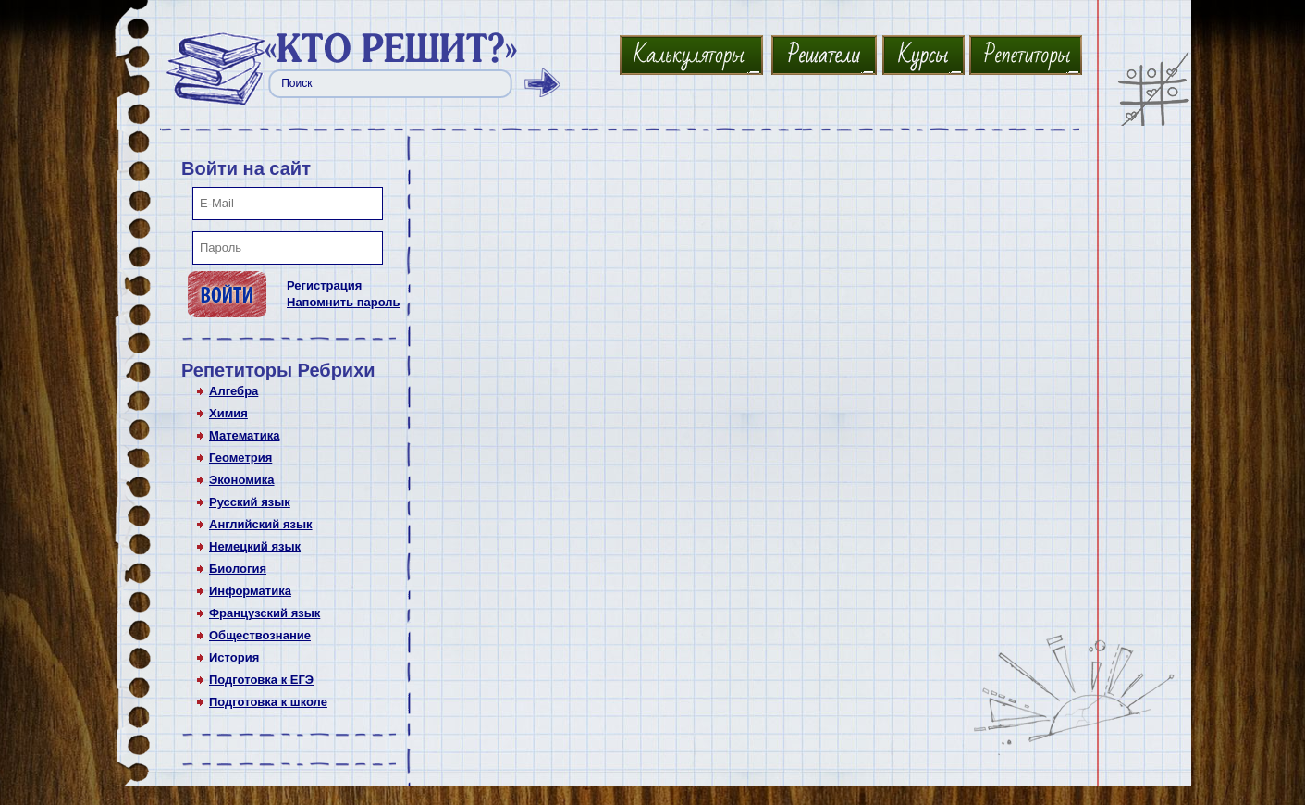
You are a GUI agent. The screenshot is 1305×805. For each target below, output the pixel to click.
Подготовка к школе (268, 702)
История (234, 657)
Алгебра (233, 391)
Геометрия (240, 457)
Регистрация (324, 285)
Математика (244, 435)
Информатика (250, 591)
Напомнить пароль (343, 302)
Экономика (242, 480)
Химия (228, 413)
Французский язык (264, 613)
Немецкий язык (255, 546)
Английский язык (261, 524)
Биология (237, 569)
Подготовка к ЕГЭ (261, 680)
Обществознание (260, 635)
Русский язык (249, 502)
